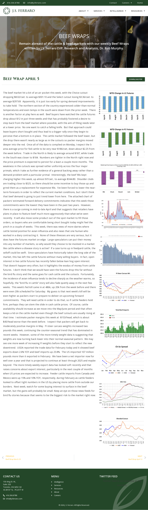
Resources (138, 11)
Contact (113, 3)
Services (99, 11)
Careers (127, 3)
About (83, 11)
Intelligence (118, 11)
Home (140, 3)
